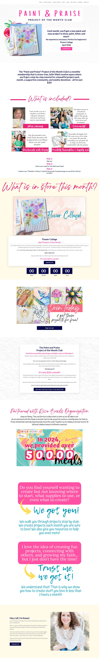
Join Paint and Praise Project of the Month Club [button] (49, 389)
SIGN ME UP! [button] (66, 48)
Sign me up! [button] (49, 328)
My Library (74, 2)
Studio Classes (57, 2)
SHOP (63, 2)
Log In (67, 2)
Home (40, 2)
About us (86, 2)
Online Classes (47, 2)
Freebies (80, 2)
